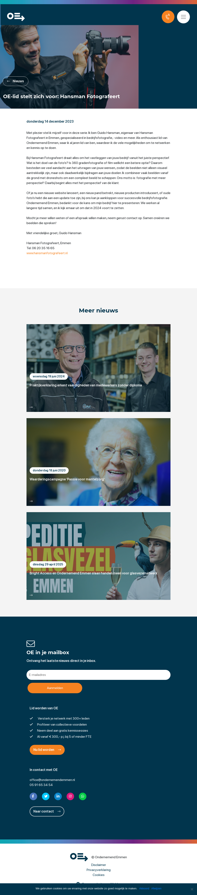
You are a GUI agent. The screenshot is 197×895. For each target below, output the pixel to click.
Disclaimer (98, 865)
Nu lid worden (47, 750)
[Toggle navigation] (184, 16)
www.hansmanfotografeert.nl (47, 253)
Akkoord (144, 888)
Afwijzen (156, 888)
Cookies (99, 875)
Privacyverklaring (99, 870)
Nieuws (15, 81)
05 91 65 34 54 (41, 785)
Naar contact (47, 811)
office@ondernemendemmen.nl (52, 780)
